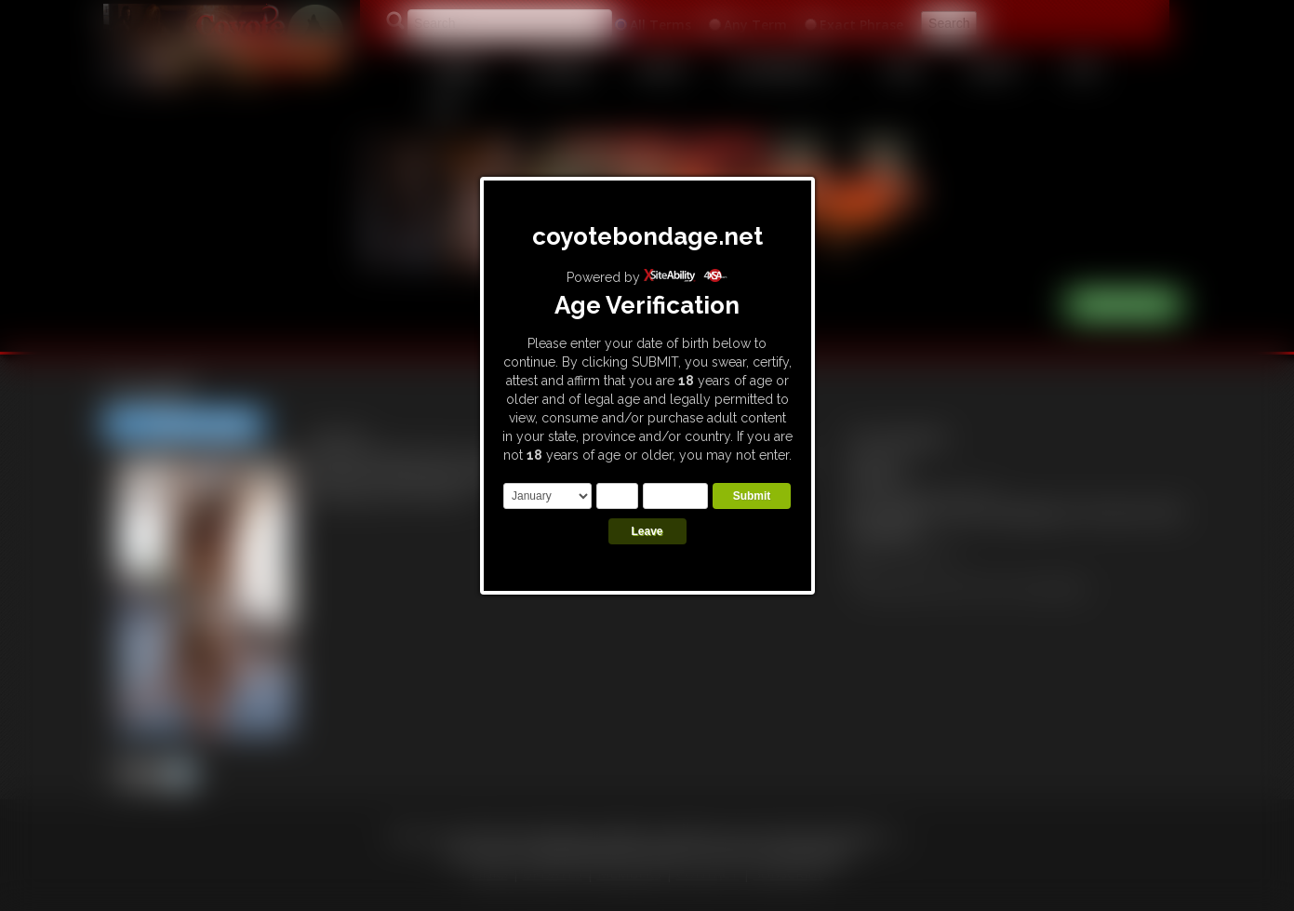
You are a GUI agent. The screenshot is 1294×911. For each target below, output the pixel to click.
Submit (752, 495)
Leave (646, 531)
